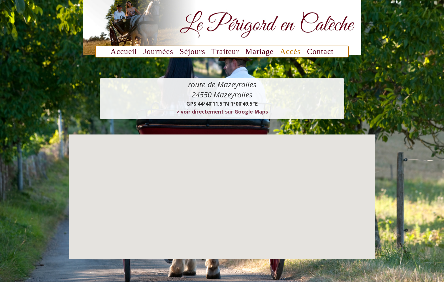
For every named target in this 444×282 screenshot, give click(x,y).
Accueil (123, 53)
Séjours (192, 53)
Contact (320, 53)
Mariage (259, 53)
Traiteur (225, 53)
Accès (290, 53)
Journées (158, 53)
